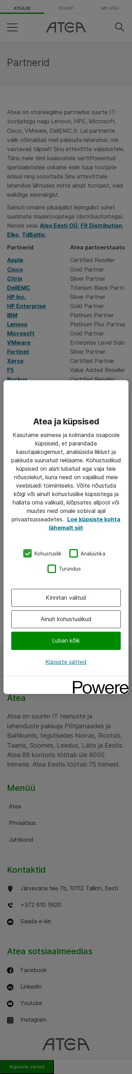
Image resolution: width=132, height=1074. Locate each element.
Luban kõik (66, 640)
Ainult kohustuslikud (66, 619)
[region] (66, 537)
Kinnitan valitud (66, 597)
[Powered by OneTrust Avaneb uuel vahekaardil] (98, 682)
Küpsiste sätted (66, 661)
